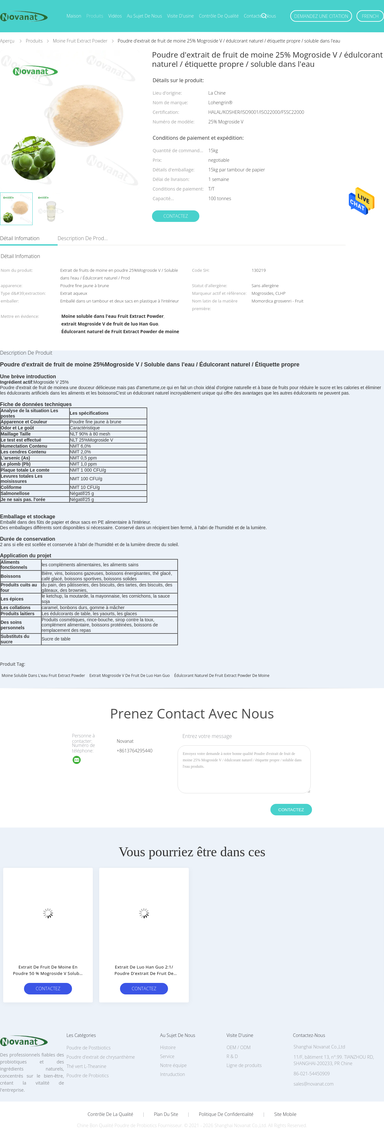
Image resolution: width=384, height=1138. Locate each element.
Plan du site (166, 1114)
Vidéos (115, 16)
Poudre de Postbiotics (89, 1048)
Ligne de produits (244, 1065)
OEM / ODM (239, 1047)
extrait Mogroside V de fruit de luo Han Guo (129, 675)
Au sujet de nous (144, 16)
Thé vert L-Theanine (87, 1066)
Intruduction (172, 1074)
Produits (94, 16)
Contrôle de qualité (219, 16)
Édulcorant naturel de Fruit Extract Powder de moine (221, 675)
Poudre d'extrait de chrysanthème (101, 1057)
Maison (74, 16)
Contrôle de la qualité (110, 1114)
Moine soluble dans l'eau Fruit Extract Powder (43, 675)
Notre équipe (173, 1065)
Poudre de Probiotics (88, 1075)
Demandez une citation (321, 16)
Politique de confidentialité (226, 1114)
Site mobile (285, 1114)
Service (167, 1056)
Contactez (175, 216)
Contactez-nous (260, 16)
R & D (232, 1056)
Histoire (168, 1047)
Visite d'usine (180, 16)
